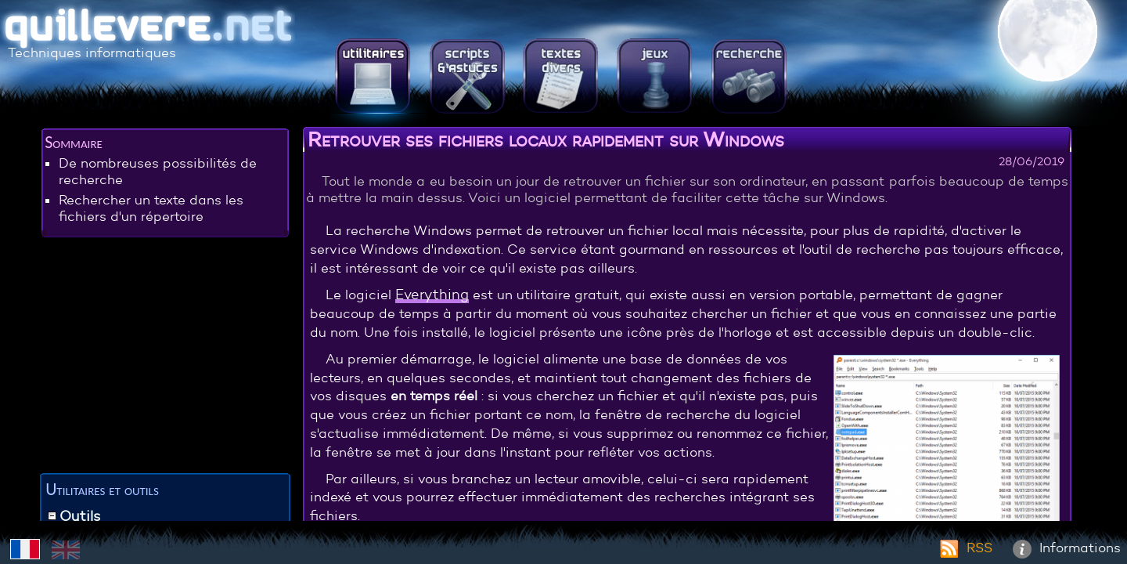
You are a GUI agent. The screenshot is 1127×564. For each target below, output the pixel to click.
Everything (432, 294)
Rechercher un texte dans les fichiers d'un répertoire (151, 208)
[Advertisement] (165, 358)
